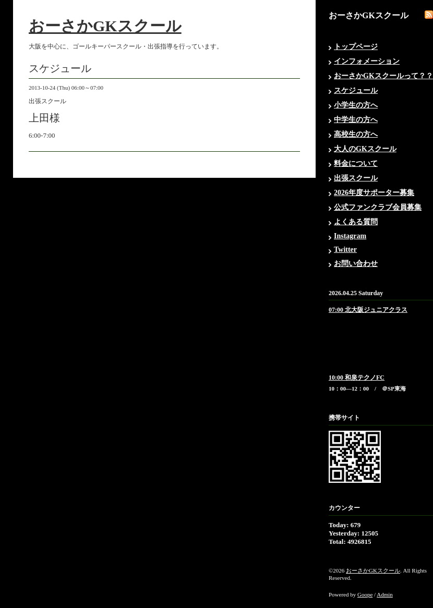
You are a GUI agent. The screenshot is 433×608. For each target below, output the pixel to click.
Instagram (350, 236)
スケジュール (356, 90)
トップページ (356, 47)
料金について (356, 163)
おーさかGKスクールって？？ (383, 76)
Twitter (345, 249)
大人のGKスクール (365, 149)
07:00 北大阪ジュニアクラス (368, 309)
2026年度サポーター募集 (374, 193)
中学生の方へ (356, 120)
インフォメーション (367, 61)
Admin (385, 594)
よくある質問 (356, 222)
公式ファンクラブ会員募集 (378, 207)
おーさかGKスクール (105, 25)
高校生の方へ (356, 134)
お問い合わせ (356, 263)
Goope (364, 594)
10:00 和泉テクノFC (356, 377)
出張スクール (356, 178)
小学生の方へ (356, 105)
